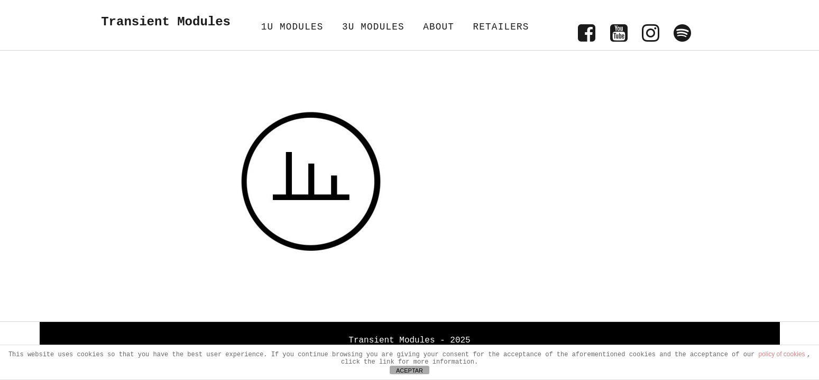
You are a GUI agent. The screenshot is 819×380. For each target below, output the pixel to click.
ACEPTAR (409, 370)
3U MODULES (373, 27)
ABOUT (438, 27)
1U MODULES (292, 27)
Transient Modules (166, 22)
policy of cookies (783, 354)
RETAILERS (501, 27)
